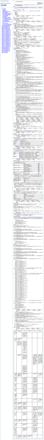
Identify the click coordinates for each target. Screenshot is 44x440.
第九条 (20, 152)
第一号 (17, 97)
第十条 (20, 155)
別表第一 (27, 130)
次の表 (22, 138)
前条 (22, 134)
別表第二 (30, 131)
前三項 (15, 20)
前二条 (17, 138)
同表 (16, 139)
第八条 (15, 145)
